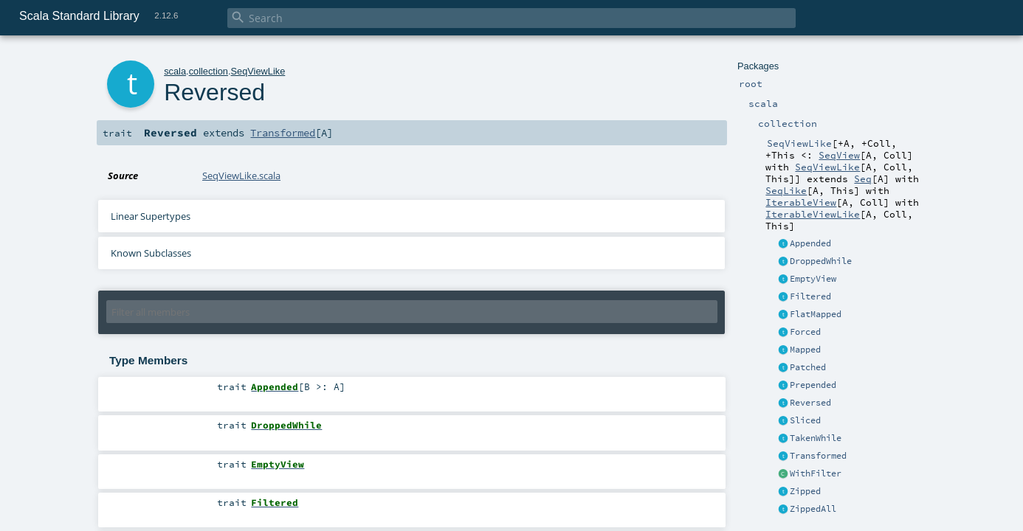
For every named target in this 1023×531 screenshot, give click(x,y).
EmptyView (813, 279)
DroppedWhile (821, 261)
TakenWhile (815, 438)
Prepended (813, 385)
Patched (808, 367)
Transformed (818, 456)
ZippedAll (813, 509)
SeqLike (786, 190)
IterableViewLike (812, 214)
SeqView (839, 155)
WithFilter (815, 473)
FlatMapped (815, 314)
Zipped (805, 491)
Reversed (810, 403)
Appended (810, 243)
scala (175, 71)
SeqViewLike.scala (241, 175)
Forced (805, 332)
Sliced (805, 420)
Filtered (810, 296)
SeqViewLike (827, 167)
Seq (863, 178)
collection (208, 71)
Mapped (805, 349)
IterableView (800, 202)
